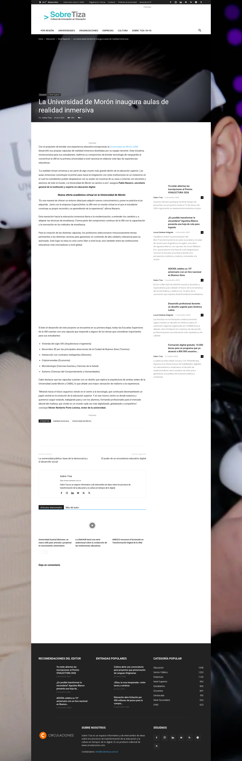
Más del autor (72, 507)
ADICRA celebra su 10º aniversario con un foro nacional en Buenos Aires (184, 272)
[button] (199, 30)
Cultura (123, 30)
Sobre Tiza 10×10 (141, 30)
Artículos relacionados (51, 507)
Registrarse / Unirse (97, 2)
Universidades (66, 30)
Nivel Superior (64, 39)
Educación (50, 39)
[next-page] (45, 552)
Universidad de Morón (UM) (124, 146)
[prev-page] (40, 552)
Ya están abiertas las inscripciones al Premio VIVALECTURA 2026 (180, 189)
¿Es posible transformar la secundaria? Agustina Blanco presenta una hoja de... (70, 685)
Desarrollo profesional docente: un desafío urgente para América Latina (185, 306)
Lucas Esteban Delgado (163, 232)
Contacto (111, 2)
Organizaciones (88, 30)
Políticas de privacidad (127, 2)
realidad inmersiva (61, 421)
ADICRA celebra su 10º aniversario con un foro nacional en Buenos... (72, 701)
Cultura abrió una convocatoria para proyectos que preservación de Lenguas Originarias (129, 670)
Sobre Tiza (47, 117)
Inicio (41, 39)
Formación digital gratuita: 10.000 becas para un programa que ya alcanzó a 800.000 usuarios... (185, 348)
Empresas (107, 30)
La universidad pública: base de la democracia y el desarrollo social (63, 460)
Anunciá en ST (145, 2)
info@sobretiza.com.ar (107, 751)
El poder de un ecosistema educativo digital (123, 458)
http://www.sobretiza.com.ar (70, 481)
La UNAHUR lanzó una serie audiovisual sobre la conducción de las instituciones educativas (91, 542)
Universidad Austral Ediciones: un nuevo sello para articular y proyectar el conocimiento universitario (55, 542)
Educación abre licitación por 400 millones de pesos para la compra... (128, 700)
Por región (47, 30)
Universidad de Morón (81, 421)
